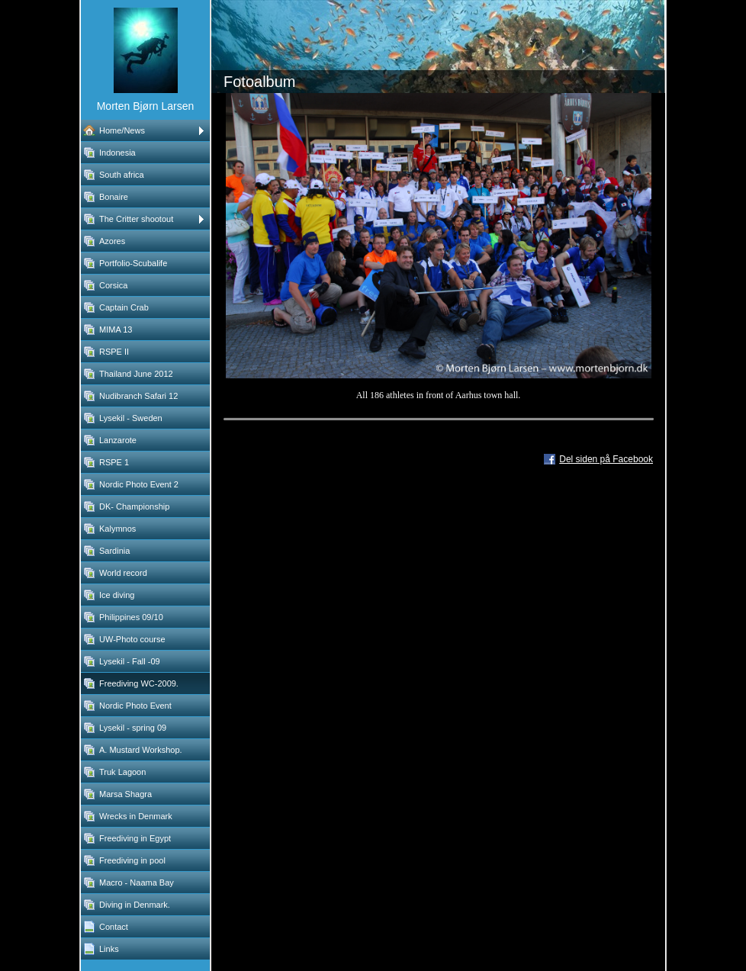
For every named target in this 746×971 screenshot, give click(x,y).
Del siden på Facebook (606, 459)
